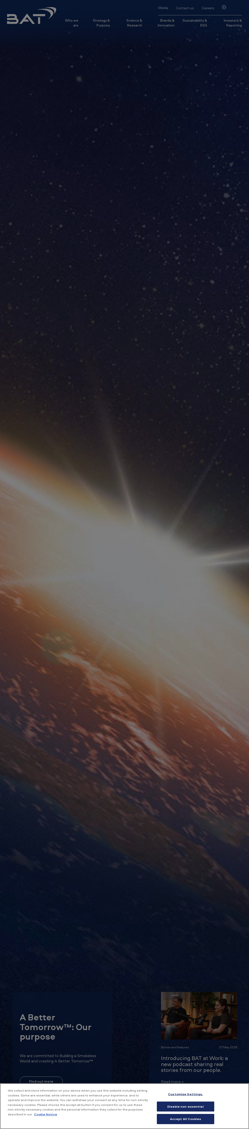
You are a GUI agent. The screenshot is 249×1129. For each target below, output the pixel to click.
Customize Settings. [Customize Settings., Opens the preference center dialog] (185, 1094)
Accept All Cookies (185, 1119)
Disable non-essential (185, 1106)
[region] (124, 1106)
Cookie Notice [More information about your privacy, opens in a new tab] (45, 1114)
